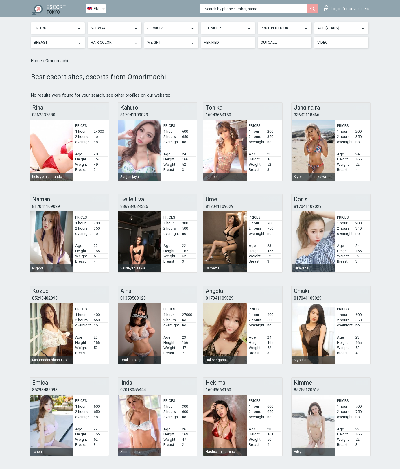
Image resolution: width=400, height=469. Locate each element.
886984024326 (134, 206)
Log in (346, 8)
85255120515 (306, 389)
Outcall (269, 42)
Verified (211, 42)
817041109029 (134, 114)
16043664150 (218, 114)
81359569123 (133, 298)
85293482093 (45, 298)
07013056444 (133, 389)
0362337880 (43, 114)
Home (37, 60)
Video (322, 42)
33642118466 (306, 114)
